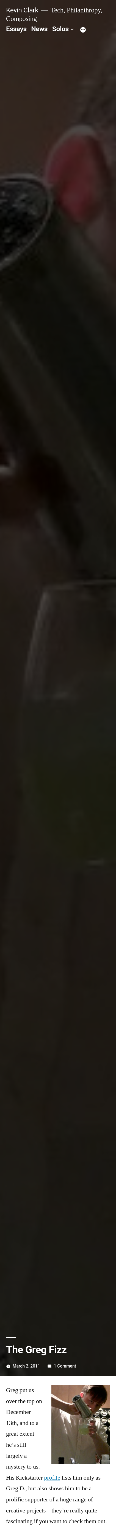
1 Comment (65, 1366)
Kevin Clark (22, 10)
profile (52, 1478)
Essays (16, 29)
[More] (83, 30)
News (39, 29)
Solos (60, 29)
